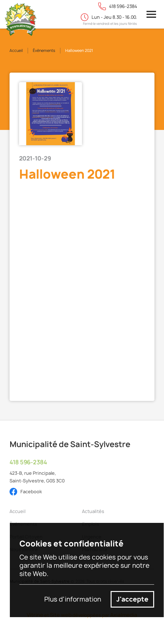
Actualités (93, 511)
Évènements (44, 50)
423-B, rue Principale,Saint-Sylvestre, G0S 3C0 (37, 477)
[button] (151, 14)
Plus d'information (72, 599)
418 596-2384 (28, 462)
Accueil (16, 50)
